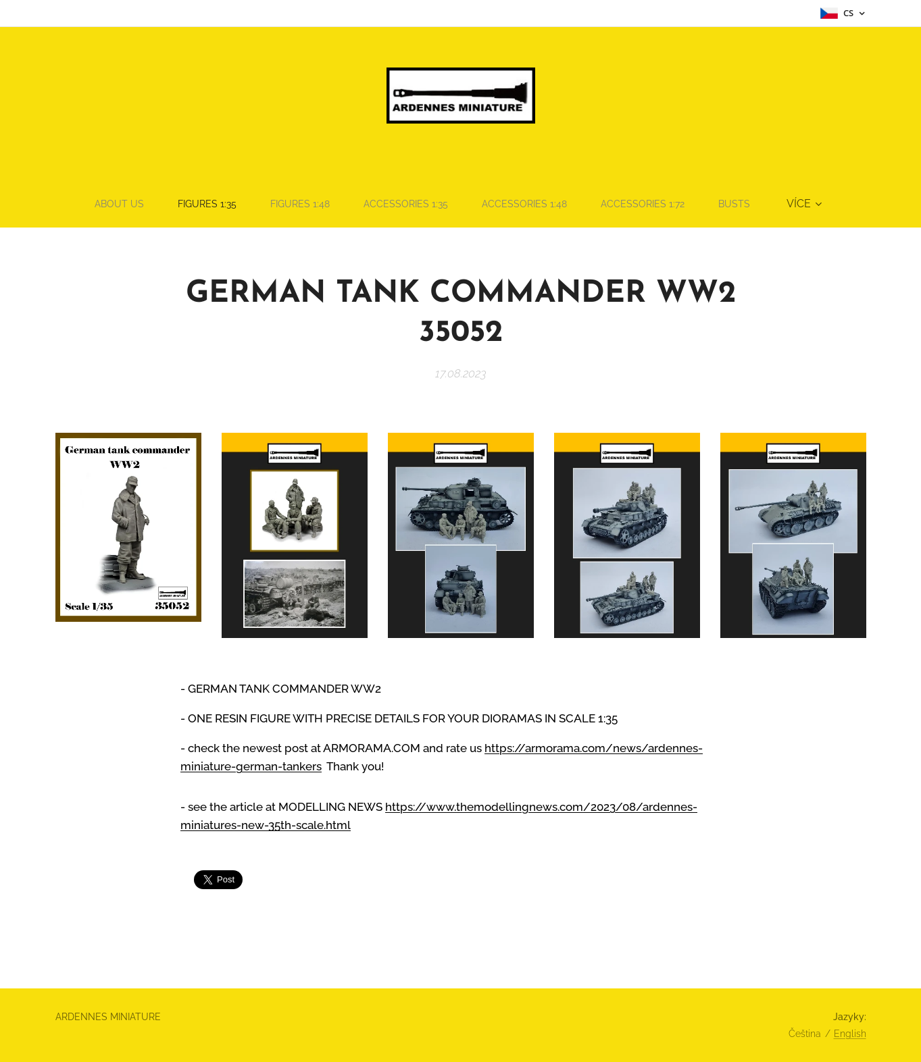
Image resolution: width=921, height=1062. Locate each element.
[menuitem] (103, 204)
